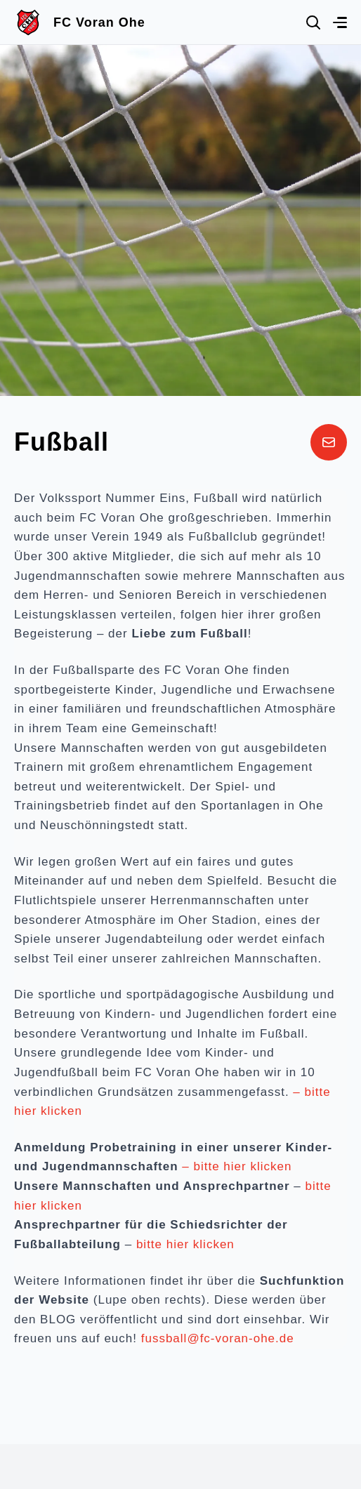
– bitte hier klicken (236, 1166)
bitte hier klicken (183, 1244)
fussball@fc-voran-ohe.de (217, 1338)
